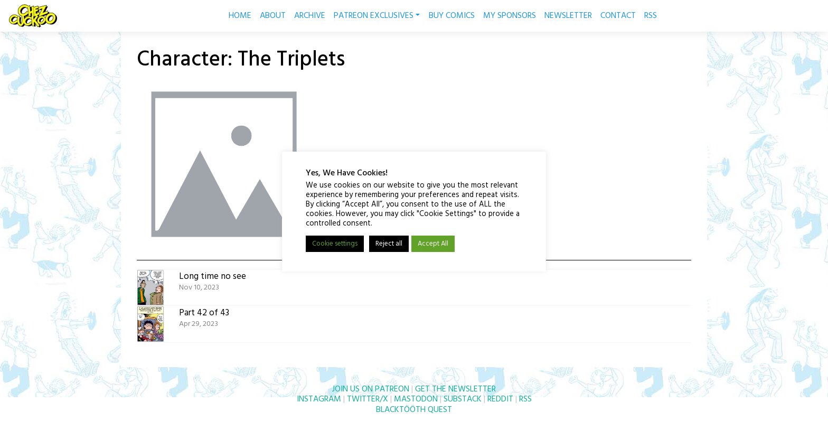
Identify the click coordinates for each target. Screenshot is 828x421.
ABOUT (273, 16)
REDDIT (500, 399)
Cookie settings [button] (334, 243)
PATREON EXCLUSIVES (377, 16)
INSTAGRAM (319, 399)
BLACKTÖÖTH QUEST (414, 410)
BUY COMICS (452, 16)
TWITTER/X (367, 399)
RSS (650, 16)
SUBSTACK (463, 399)
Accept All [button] (433, 243)
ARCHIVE (309, 16)
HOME (240, 16)
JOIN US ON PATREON (370, 389)
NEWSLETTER (568, 16)
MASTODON (416, 399)
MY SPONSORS (509, 16)
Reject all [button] (388, 243)
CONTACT (618, 16)
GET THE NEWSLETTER (455, 389)
